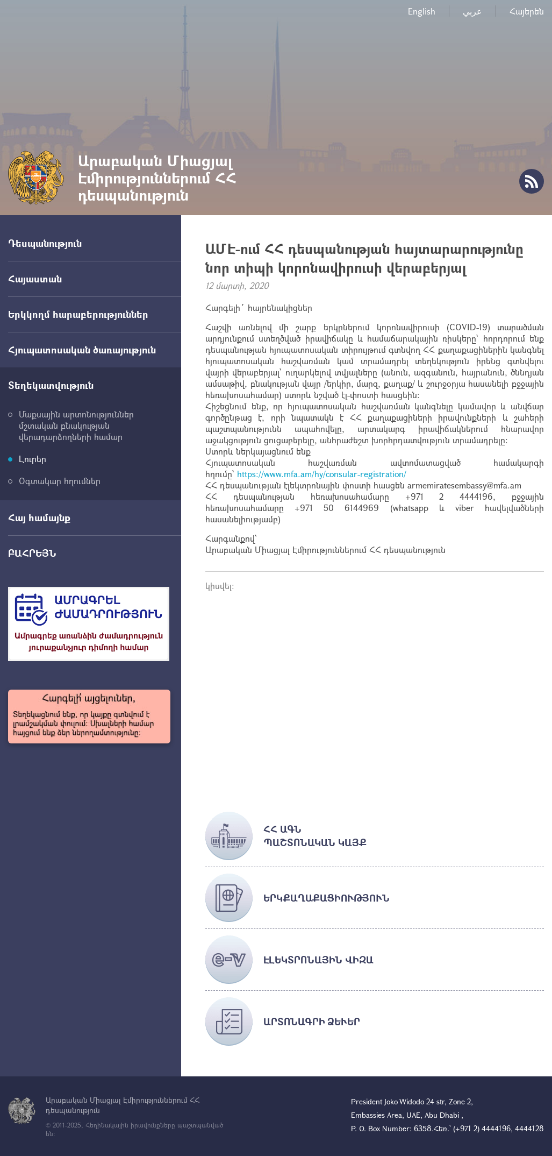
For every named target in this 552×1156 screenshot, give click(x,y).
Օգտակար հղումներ (60, 480)
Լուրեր (32, 458)
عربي (472, 11)
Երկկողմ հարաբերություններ (78, 314)
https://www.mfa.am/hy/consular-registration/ (321, 473)
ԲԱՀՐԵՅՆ (32, 553)
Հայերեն (527, 11)
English (421, 11)
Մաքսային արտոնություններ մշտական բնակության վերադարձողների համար (76, 425)
